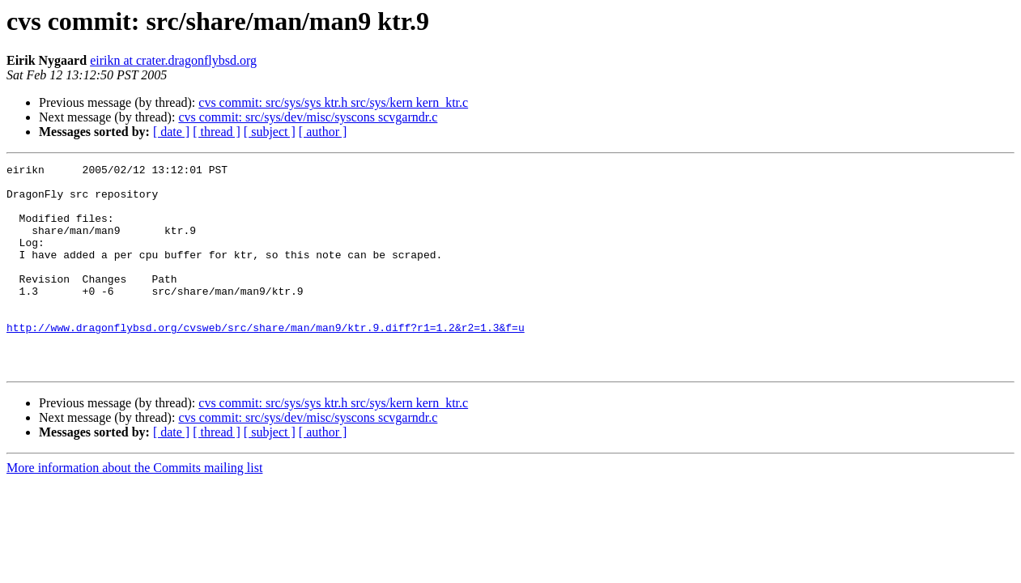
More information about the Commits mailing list (134, 509)
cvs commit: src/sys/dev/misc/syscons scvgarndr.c (307, 117)
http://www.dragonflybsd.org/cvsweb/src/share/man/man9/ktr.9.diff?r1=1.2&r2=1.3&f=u (265, 361)
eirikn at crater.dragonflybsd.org (173, 60)
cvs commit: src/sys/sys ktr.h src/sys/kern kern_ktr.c (333, 102)
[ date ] (171, 131)
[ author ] (323, 131)
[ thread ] (216, 131)
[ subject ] (270, 131)
